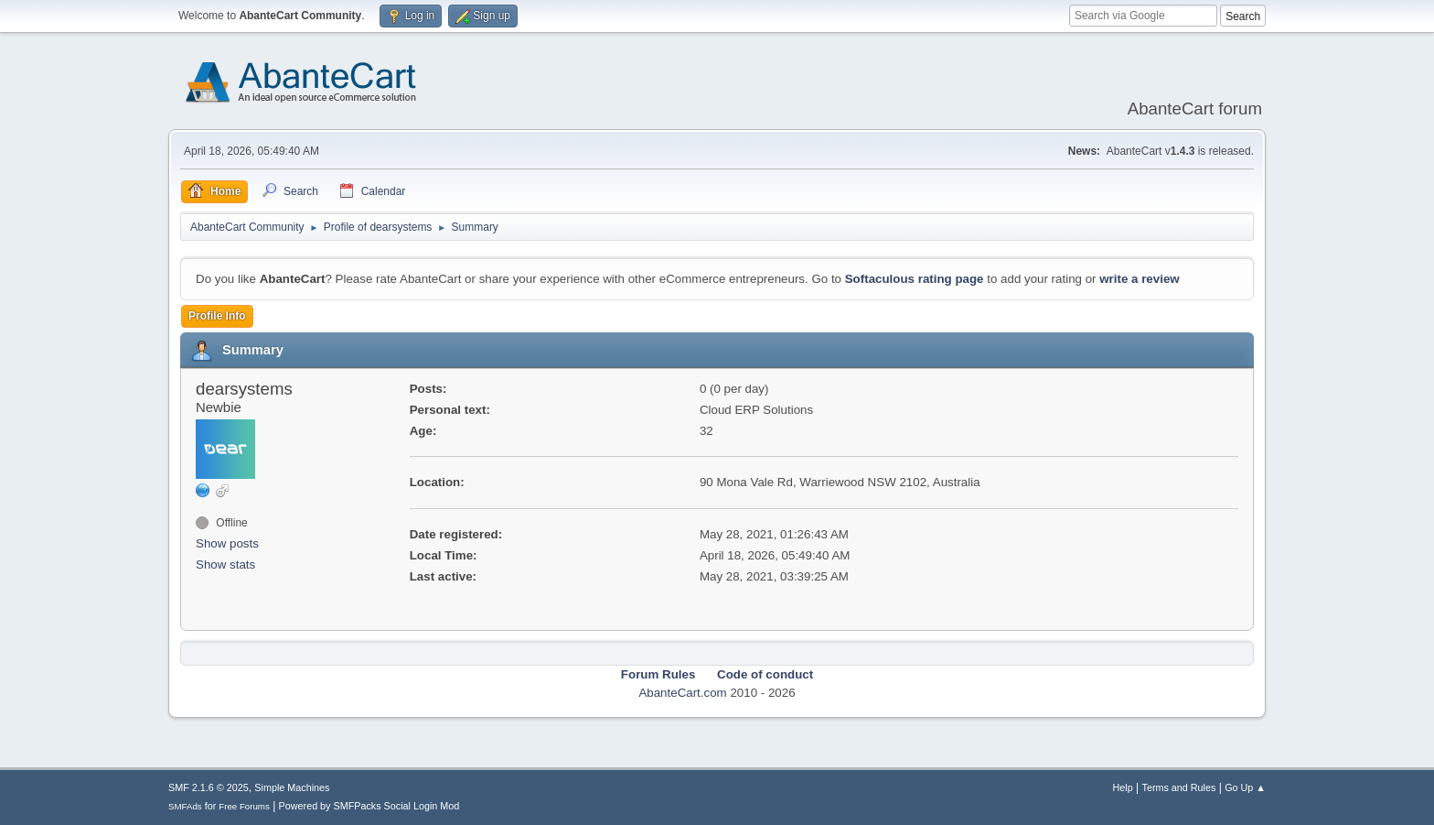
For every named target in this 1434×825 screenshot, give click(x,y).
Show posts (227, 543)
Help (1123, 787)
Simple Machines (291, 787)
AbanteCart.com (682, 693)
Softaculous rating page (914, 279)
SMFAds (185, 806)
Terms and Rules (1179, 787)
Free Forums (244, 806)
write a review (1139, 279)
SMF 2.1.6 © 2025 (208, 787)
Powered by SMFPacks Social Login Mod (369, 805)
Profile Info (217, 315)
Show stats (225, 564)
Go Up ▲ (1245, 787)
